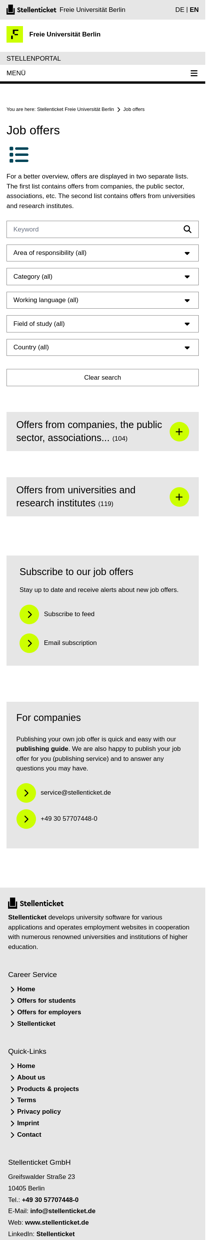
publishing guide (42, 748)
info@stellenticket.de (63, 1211)
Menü (103, 73)
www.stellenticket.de (57, 1222)
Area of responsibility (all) (102, 253)
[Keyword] (103, 229)
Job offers (134, 109)
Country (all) (102, 347)
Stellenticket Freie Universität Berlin (75, 109)
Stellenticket (27, 917)
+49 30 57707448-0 (50, 1200)
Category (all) (102, 276)
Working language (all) (102, 300)
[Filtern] (188, 229)
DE (180, 9)
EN (194, 9)
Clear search (102, 377)
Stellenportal (34, 58)
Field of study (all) (102, 324)
